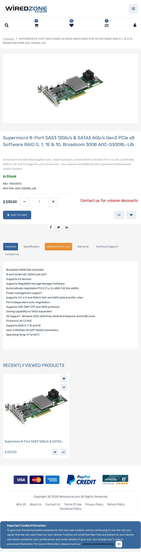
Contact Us (52, 504)
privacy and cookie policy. (98, 543)
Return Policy (116, 504)
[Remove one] (24, 202)
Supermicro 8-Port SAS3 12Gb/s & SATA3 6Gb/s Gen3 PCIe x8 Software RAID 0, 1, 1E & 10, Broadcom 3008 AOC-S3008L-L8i (36, 442)
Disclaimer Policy (70, 509)
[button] (131, 215)
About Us (36, 504)
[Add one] (53, 202)
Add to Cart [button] (19, 214)
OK (119, 544)
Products (8, 38)
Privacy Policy (94, 504)
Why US (21, 504)
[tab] (10, 247)
